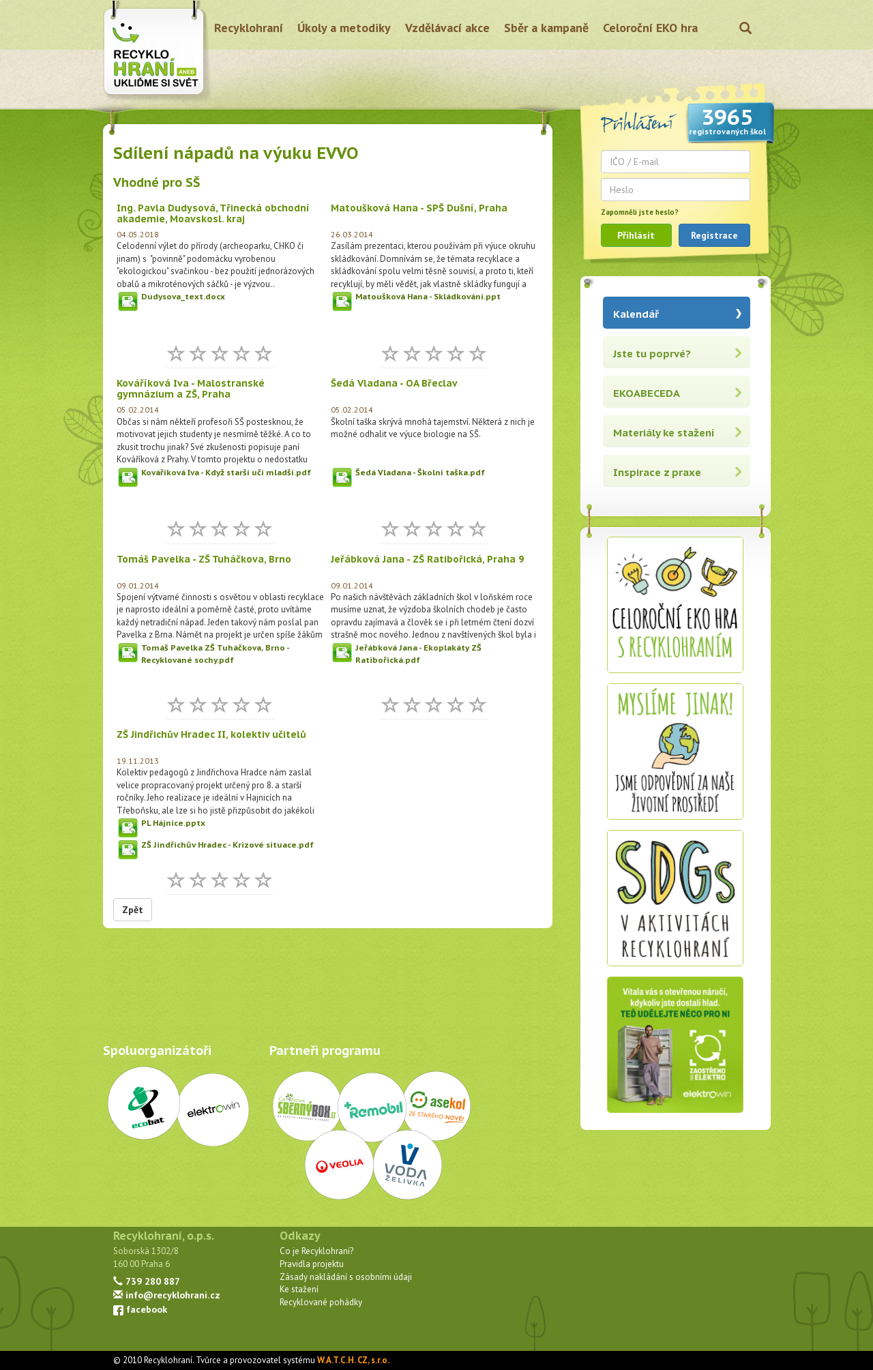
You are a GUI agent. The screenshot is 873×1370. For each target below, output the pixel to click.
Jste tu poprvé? (652, 353)
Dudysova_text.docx (183, 296)
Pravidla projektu (312, 1264)
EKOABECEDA (646, 393)
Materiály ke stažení (664, 432)
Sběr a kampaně (546, 27)
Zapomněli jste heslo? (640, 212)
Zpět (132, 910)
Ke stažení (299, 1289)
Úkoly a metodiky (344, 27)
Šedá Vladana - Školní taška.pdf (420, 472)
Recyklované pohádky (321, 1302)
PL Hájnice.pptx (173, 823)
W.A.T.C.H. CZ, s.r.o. (353, 1360)
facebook (140, 1308)
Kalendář (636, 314)
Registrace (714, 235)
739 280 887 (146, 1281)
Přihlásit (636, 235)
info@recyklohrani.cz (166, 1294)
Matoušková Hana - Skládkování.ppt (428, 296)
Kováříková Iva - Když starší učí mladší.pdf (226, 472)
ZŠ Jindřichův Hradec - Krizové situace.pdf (227, 844)
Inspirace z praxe (657, 472)
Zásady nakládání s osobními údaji (346, 1277)
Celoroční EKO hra (650, 27)
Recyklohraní (248, 27)
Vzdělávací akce (447, 27)
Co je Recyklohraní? (316, 1251)
